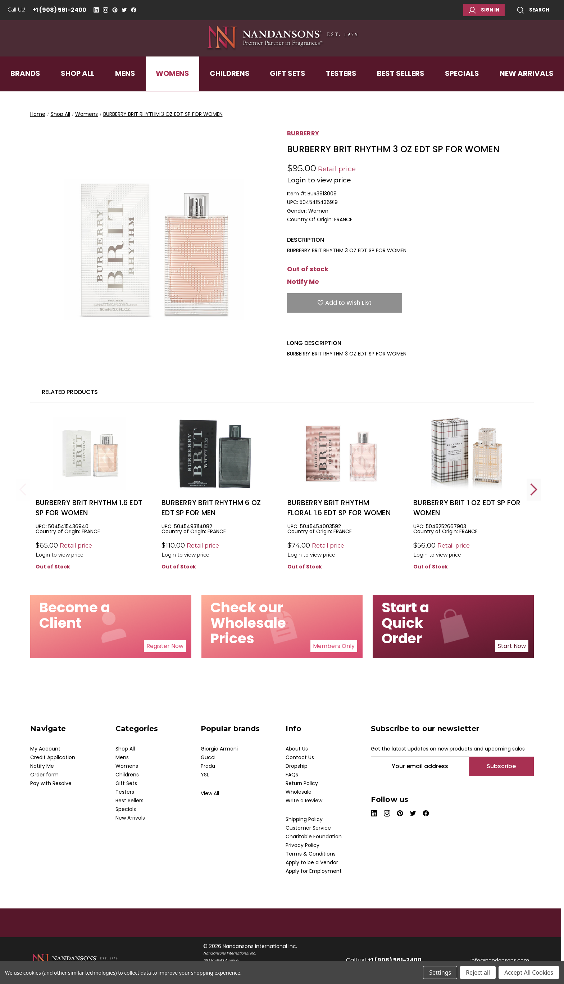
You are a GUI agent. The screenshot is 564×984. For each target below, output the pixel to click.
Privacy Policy (302, 845)
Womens (172, 88)
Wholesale (298, 791)
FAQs (292, 774)
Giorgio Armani (219, 748)
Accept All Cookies (528, 972)
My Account (45, 748)
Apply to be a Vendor (312, 862)
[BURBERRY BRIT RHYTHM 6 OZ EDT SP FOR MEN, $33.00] (215, 454)
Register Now (164, 646)
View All (210, 793)
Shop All (78, 88)
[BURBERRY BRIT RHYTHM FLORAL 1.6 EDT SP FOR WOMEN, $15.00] (341, 454)
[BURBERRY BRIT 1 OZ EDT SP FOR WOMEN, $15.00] (467, 454)
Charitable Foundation (314, 836)
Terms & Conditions (311, 853)
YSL (205, 774)
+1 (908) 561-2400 (59, 10)
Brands (25, 88)
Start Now (512, 646)
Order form (44, 774)
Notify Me (303, 281)
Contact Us (300, 757)
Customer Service (308, 827)
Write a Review (304, 800)
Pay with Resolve (51, 783)
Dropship (297, 766)
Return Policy (302, 783)
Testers (341, 88)
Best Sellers (400, 88)
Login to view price (319, 180)
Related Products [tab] (70, 392)
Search (533, 10)
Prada (208, 766)
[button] (165, 646)
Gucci (208, 757)
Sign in (484, 10)
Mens (125, 88)
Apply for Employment (314, 871)
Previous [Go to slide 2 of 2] (23, 489)
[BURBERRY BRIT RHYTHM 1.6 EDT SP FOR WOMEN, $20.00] (89, 454)
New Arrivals (527, 88)
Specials (462, 88)
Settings (440, 972)
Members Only (334, 646)
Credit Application (52, 757)
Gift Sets (287, 88)
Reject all (478, 972)
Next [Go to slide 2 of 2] (534, 489)
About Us (297, 748)
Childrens (230, 88)
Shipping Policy (304, 819)
